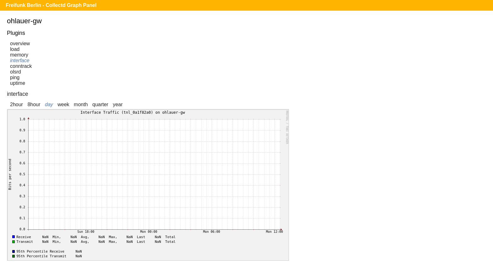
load (14, 49)
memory (19, 54)
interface (19, 60)
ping (14, 77)
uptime (17, 83)
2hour (16, 104)
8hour (33, 104)
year (118, 104)
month (81, 104)
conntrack (21, 66)
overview (20, 43)
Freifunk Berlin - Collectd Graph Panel (51, 5)
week (63, 104)
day (49, 104)
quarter (100, 104)
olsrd (15, 71)
